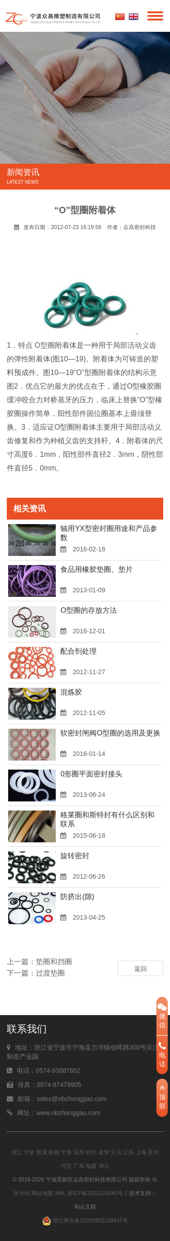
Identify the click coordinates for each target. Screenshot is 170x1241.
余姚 (54, 1152)
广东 (78, 1166)
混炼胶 (71, 692)
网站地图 (42, 1193)
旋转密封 (74, 856)
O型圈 (44, 345)
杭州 (91, 1152)
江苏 (128, 1152)
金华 (103, 1152)
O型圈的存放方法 (88, 610)
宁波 (29, 1152)
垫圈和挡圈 (54, 962)
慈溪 (41, 1152)
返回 (140, 968)
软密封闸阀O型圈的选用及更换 (110, 733)
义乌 (116, 1152)
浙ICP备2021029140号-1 (97, 1193)
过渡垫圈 (50, 973)
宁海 (66, 1152)
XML (60, 1193)
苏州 (153, 1152)
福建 (91, 1166)
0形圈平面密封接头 (91, 774)
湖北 (103, 1166)
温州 (78, 1152)
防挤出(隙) (77, 897)
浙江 (16, 1152)
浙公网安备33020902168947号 (85, 1220)
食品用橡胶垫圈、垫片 (96, 569)
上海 (141, 1152)
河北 (66, 1166)
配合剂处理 (78, 651)
